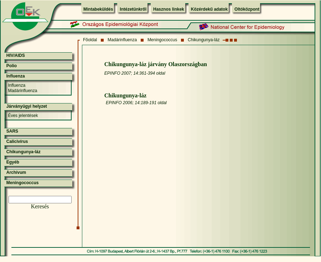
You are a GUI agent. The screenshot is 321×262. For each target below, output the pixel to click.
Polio (11, 65)
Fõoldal (90, 39)
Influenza (15, 76)
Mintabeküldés (98, 9)
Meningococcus (162, 39)
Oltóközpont (246, 9)
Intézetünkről (133, 9)
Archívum (16, 172)
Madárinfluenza (122, 39)
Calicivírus (17, 141)
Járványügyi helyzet (26, 106)
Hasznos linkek (168, 9)
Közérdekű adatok (209, 9)
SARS (12, 131)
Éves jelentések (23, 115)
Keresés (40, 206)
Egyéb (12, 162)
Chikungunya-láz (203, 39)
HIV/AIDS (15, 55)
